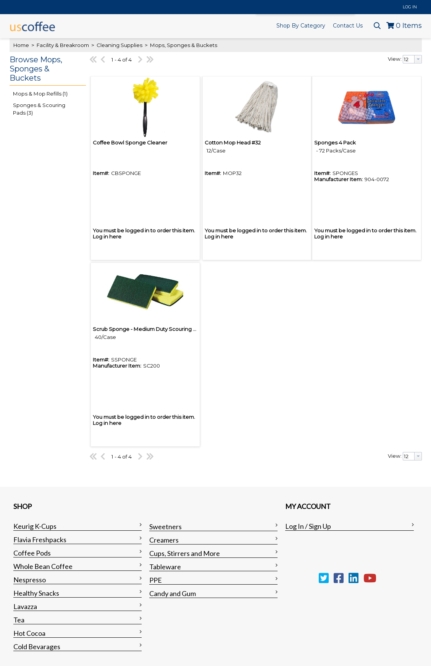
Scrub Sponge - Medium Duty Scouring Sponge (153, 329)
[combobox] (412, 59)
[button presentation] (418, 59)
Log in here (107, 236)
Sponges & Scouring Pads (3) (39, 109)
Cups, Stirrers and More (184, 553)
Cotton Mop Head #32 (233, 142)
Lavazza (25, 606)
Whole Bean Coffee (43, 566)
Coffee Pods (32, 553)
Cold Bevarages (36, 646)
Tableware (165, 566)
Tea (18, 620)
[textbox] (408, 59)
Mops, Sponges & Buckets (183, 45)
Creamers (164, 540)
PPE (155, 580)
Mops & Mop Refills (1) (40, 94)
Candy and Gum (172, 593)
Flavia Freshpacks (39, 539)
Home (21, 45)
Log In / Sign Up (308, 526)
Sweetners (165, 526)
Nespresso (29, 579)
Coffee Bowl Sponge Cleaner (130, 142)
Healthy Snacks (36, 593)
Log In (410, 7)
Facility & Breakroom (63, 45)
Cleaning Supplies (119, 45)
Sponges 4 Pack (335, 142)
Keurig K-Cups (34, 526)
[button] (46, 69)
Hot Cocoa (29, 633)
